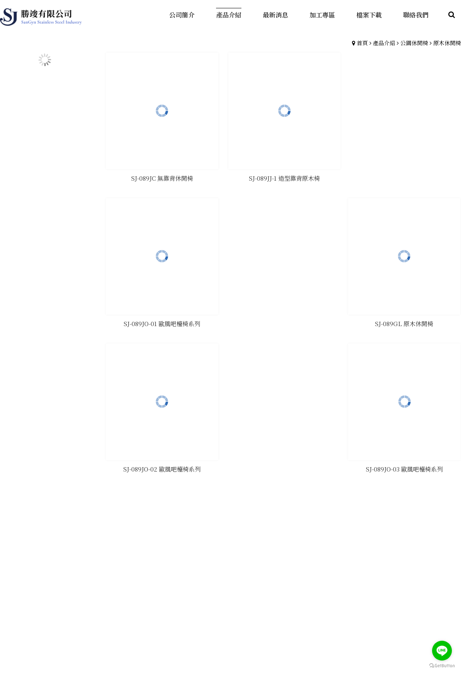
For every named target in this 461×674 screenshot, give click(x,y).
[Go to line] (442, 651)
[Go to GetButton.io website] (442, 665)
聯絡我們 (406, 553)
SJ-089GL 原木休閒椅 (405, 177)
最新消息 (325, 553)
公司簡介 (243, 553)
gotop (230, 629)
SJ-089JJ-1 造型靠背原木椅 (283, 177)
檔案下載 (366, 553)
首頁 (362, 43)
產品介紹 (384, 43)
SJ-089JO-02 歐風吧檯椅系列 (283, 321)
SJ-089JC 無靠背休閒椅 (162, 177)
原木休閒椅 (447, 43)
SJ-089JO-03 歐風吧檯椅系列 (404, 321)
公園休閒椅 (414, 43)
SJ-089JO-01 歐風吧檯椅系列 (161, 321)
